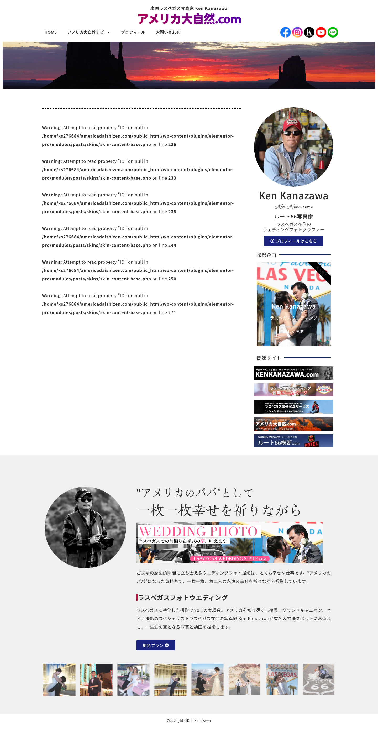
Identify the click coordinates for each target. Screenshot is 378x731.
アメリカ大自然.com (189, 18)
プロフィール (133, 32)
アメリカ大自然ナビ (89, 32)
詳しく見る (293, 331)
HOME (51, 32)
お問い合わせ (168, 32)
